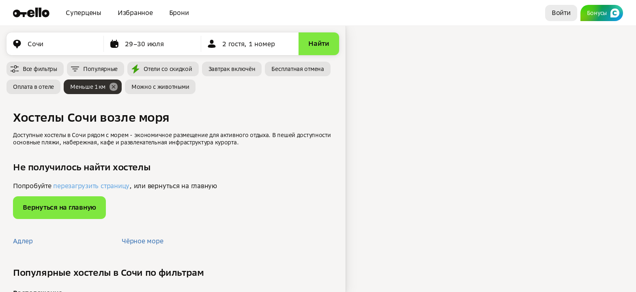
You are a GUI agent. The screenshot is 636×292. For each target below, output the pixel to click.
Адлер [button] (23, 241)
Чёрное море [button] (142, 241)
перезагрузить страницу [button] (91, 186)
